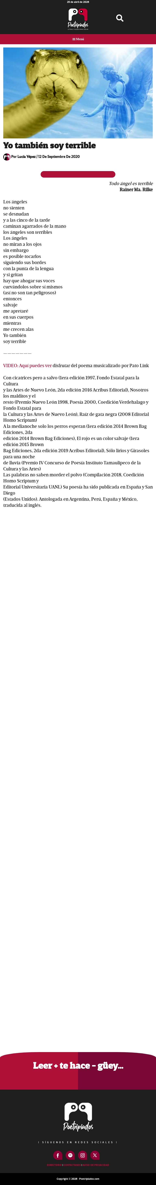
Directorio (54, 1165)
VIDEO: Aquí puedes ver (28, 366)
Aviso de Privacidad (96, 1165)
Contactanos (72, 1165)
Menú (80, 39)
